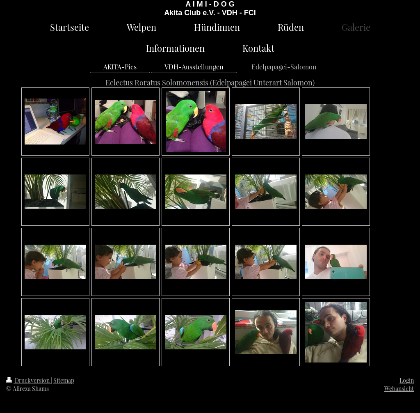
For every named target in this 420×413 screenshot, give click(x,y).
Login (406, 380)
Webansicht (399, 388)
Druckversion (28, 380)
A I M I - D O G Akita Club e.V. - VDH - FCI (210, 8)
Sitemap (63, 380)
